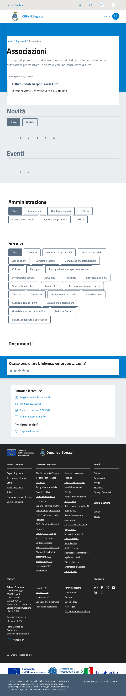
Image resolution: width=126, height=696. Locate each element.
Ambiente (40, 482)
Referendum (70, 501)
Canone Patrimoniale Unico (49, 506)
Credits (14, 655)
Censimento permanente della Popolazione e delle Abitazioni (48, 515)
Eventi (97, 516)
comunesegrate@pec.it (18, 633)
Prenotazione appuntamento (43, 595)
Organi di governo (15, 473)
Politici (10, 492)
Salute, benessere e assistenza (73, 517)
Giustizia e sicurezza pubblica (73, 475)
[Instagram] (96, 592)
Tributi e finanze (71, 562)
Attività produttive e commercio (45, 499)
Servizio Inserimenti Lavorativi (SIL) (73, 536)
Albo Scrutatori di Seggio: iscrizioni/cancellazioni (47, 475)
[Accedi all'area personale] (113, 5)
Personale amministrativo (19, 497)
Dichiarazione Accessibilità (77, 611)
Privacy (68, 597)
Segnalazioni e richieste (75, 524)
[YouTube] (113, 588)
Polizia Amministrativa (75, 496)
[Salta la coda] (80, 5)
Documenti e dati (15, 502)
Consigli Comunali (102, 492)
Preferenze (90, 681)
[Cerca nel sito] (115, 16)
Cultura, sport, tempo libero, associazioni (46, 536)
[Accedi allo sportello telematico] (102, 5)
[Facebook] (102, 588)
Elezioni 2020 (70, 571)
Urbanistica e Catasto (74, 567)
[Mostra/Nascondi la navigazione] (4, 16)
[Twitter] (108, 588)
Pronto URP (15, 640)
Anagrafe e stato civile (46, 487)
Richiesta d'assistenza (46, 606)
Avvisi (97, 483)
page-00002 (70, 529)
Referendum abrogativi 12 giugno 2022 (76, 508)
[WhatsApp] (96, 588)
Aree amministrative (16, 478)
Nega (115, 681)
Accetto (105, 681)
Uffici (9, 483)
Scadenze (98, 487)
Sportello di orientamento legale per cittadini (76, 555)
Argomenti (21, 41)
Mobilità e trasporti (73, 487)
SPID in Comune (72, 548)
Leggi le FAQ (41, 588)
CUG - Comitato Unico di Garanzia (47, 526)
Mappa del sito (25, 655)
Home (9, 41)
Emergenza (41, 570)
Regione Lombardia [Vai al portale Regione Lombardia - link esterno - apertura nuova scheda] (16, 5)
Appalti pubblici (43, 492)
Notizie (30, 122)
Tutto (13, 122)
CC (8, 655)
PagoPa (68, 492)
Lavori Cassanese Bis (74, 482)
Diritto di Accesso (44, 543)
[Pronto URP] (90, 5)
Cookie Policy (71, 602)
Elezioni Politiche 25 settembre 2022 (45, 554)
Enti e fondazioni (15, 487)
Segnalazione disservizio (47, 602)
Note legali (70, 606)
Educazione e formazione (47, 547)
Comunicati (99, 478)
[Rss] (102, 592)
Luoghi (97, 511)
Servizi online (70, 543)
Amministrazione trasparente (73, 590)
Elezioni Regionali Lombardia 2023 (44, 564)
